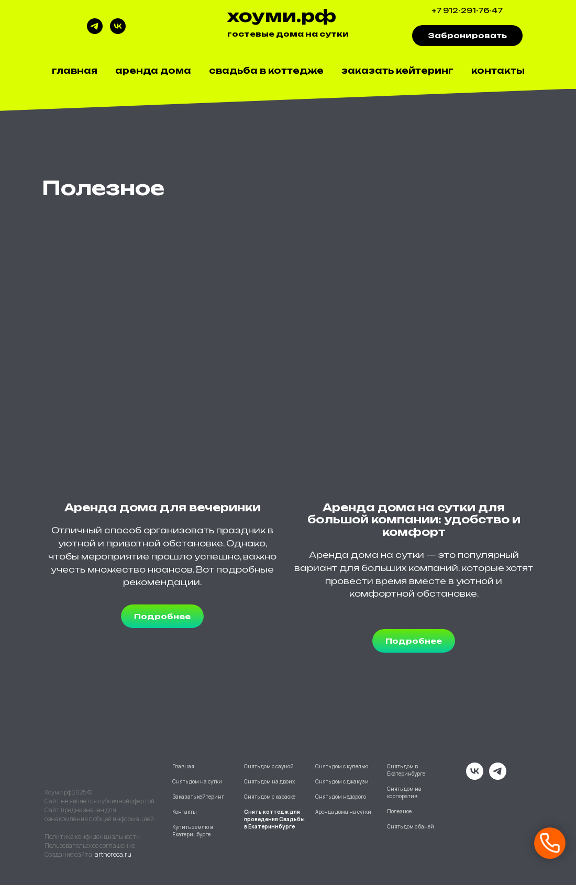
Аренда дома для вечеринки (162, 507)
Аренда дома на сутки (343, 811)
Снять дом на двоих (269, 781)
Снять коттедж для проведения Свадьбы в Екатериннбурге (274, 819)
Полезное (399, 811)
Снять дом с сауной (269, 766)
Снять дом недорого (340, 796)
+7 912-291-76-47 (467, 10)
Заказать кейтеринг (397, 70)
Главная (74, 70)
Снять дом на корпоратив (404, 792)
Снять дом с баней (410, 826)
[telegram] (95, 31)
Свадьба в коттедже (266, 70)
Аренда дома (153, 70)
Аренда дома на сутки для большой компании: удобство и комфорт (413, 520)
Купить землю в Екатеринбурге (192, 830)
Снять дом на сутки (197, 781)
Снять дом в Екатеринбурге (406, 770)
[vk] (118, 31)
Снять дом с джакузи (342, 781)
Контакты (498, 70)
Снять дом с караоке (269, 796)
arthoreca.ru (113, 854)
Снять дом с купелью (341, 766)
